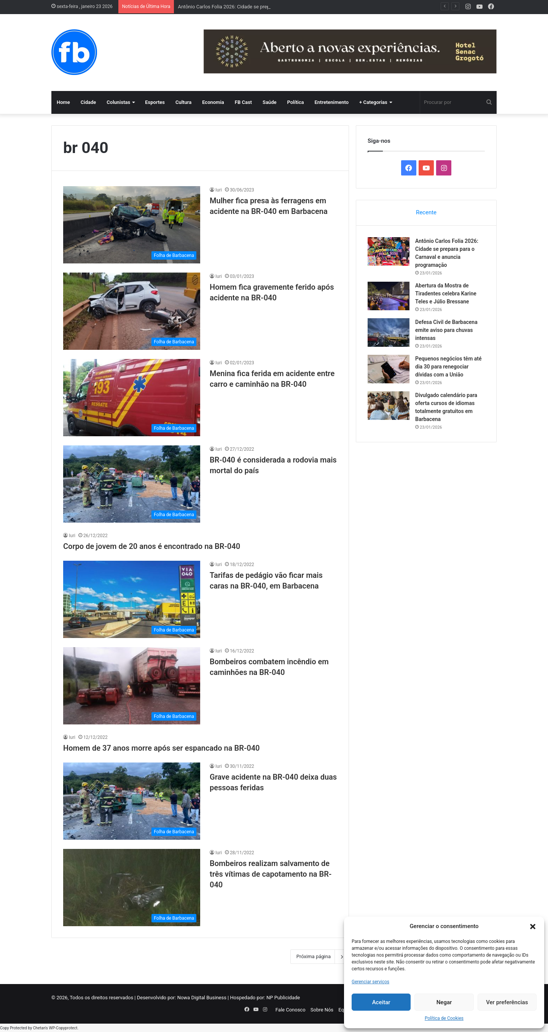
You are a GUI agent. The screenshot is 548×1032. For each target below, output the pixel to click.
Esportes (155, 102)
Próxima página (319, 956)
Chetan (39, 1028)
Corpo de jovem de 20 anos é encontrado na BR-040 (151, 546)
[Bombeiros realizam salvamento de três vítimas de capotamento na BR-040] (131, 887)
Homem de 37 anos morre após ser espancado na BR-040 (161, 748)
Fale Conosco (291, 1010)
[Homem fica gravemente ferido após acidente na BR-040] (131, 311)
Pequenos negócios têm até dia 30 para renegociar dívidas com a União (448, 367)
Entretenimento (331, 102)
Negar (444, 1002)
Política (295, 102)
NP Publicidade (283, 997)
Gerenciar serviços (370, 981)
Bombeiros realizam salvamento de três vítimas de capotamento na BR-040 (270, 874)
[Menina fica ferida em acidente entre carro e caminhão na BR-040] (131, 397)
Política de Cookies (444, 1018)
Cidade (88, 102)
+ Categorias (373, 102)
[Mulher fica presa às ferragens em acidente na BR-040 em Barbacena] (131, 224)
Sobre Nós (322, 1010)
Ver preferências (507, 1002)
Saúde (270, 102)
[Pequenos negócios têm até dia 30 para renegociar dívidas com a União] (388, 369)
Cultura (183, 102)
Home (63, 102)
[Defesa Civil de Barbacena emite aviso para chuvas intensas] (388, 332)
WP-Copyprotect (63, 1028)
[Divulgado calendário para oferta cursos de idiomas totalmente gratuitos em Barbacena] (388, 405)
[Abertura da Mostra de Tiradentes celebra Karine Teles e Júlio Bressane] (388, 296)
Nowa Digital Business (201, 997)
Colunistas (118, 102)
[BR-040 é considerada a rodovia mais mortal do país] (131, 484)
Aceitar (381, 1002)
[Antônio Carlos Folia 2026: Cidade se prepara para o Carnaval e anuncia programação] (388, 251)
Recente (426, 212)
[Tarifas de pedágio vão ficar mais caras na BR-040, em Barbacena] (131, 599)
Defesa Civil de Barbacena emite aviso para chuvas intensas (446, 330)
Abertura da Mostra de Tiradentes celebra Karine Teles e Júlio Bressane (445, 293)
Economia (213, 102)
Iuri (218, 190)
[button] (533, 926)
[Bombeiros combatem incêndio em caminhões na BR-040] (131, 685)
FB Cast (243, 102)
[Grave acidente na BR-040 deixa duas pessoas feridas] (131, 801)
